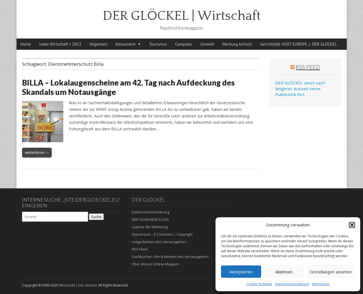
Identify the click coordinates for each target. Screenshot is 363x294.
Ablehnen (284, 271)
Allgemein (98, 44)
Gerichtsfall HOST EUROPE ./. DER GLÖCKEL (298, 44)
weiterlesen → (37, 152)
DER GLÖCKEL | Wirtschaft (182, 16)
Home (26, 44)
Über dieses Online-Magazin (155, 264)
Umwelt (207, 44)
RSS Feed (308, 67)
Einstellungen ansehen (331, 271)
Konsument (125, 44)
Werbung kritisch (237, 44)
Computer (183, 44)
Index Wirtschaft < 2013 (60, 44)
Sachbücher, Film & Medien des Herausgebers (170, 256)
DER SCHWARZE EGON (150, 219)
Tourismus (158, 44)
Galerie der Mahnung (150, 226)
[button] (352, 225)
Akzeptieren (241, 271)
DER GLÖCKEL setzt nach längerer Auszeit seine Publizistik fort (300, 88)
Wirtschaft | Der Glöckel (78, 285)
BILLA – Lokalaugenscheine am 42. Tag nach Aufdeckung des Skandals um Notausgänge (128, 87)
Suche (96, 216)
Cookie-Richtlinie (259, 284)
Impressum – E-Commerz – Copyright (162, 234)
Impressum (320, 284)
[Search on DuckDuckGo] (55, 217)
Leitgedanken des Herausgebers (159, 241)
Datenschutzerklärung (292, 284)
